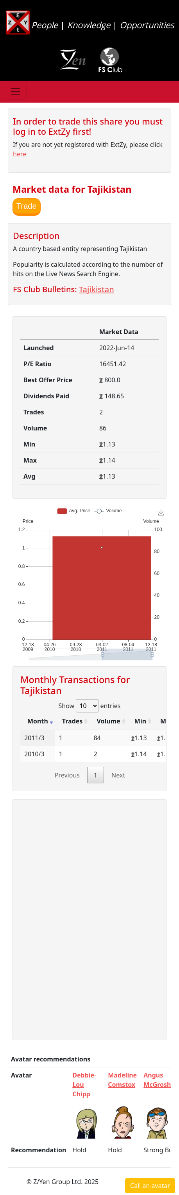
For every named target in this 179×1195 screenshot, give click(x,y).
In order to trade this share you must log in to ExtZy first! (88, 126)
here (19, 154)
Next (118, 775)
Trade (26, 206)
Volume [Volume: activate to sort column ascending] (108, 721)
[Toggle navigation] (16, 91)
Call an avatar (150, 1185)
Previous (67, 775)
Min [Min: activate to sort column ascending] (140, 721)
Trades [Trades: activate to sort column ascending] (72, 721)
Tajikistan (96, 289)
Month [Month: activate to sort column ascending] (37, 721)
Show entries (89, 705)
